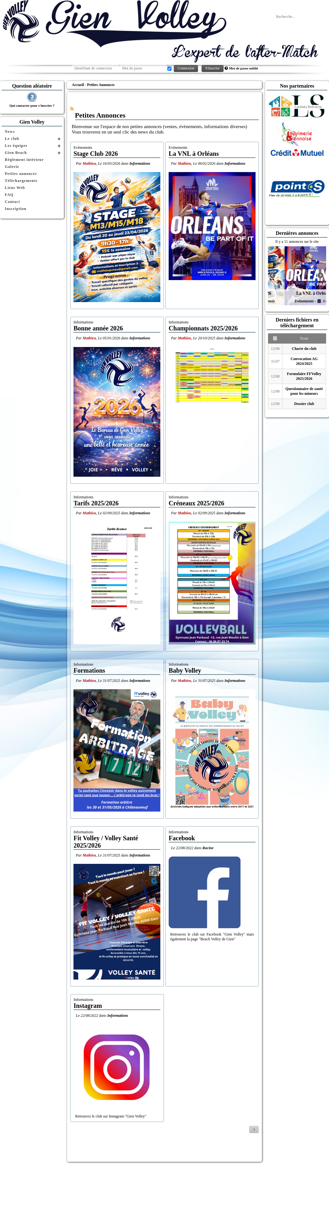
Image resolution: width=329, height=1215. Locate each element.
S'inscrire (212, 68)
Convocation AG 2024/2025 (304, 361)
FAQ (9, 194)
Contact (12, 201)
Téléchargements (21, 180)
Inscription (16, 208)
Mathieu (89, 163)
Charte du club (304, 348)
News (10, 131)
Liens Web (15, 187)
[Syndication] (72, 108)
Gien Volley (32, 122)
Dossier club (304, 403)
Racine (208, 848)
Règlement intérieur (24, 159)
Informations (139, 163)
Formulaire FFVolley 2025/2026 (304, 376)
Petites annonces (21, 173)
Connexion (186, 68)
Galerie (12, 166)
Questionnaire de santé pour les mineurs (304, 391)
